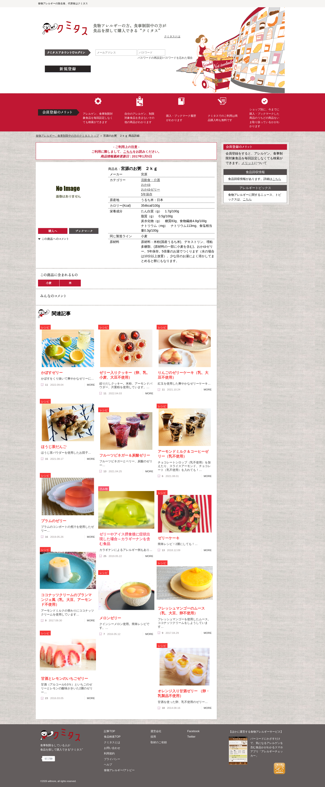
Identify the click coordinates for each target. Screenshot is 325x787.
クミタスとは (172, 36)
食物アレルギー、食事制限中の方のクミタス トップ (67, 135)
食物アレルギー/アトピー (119, 770)
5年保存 (146, 194)
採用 (153, 736)
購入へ (52, 231)
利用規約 (109, 753)
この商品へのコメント (53, 238)
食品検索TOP (112, 736)
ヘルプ (108, 764)
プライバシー (112, 759)
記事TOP (109, 731)
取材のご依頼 (159, 742)
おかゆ (146, 184)
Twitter (191, 736)
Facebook (193, 731)
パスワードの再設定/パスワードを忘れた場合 (165, 57)
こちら (128, 151)
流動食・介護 (150, 180)
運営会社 (156, 731)
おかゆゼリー (150, 189)
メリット (247, 163)
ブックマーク (83, 231)
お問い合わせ (112, 748)
